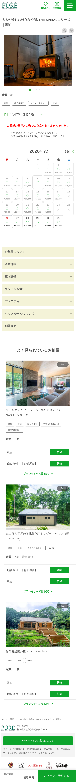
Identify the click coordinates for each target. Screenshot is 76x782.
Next (68, 383)
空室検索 (57, 5)
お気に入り (45, 5)
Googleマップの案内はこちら (38, 740)
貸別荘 (12, 719)
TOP (3, 719)
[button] (30, 90)
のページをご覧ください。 (38, 753)
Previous (8, 383)
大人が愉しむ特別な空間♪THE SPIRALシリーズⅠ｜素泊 (40, 719)
